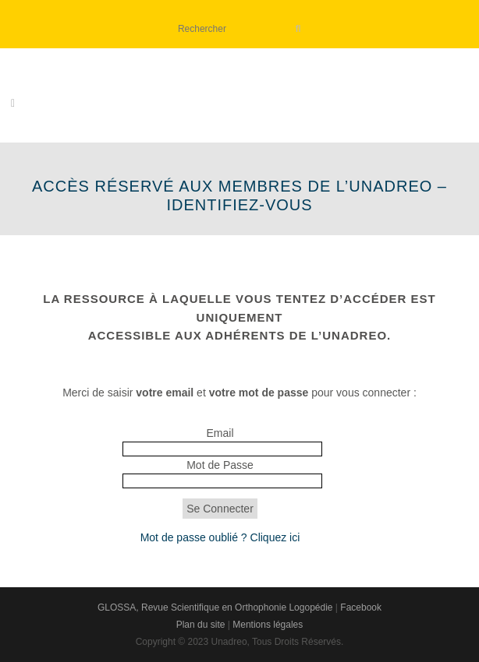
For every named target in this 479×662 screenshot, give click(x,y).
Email (219, 433)
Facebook (360, 607)
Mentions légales (267, 624)
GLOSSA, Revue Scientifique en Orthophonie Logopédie (215, 607)
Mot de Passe (220, 465)
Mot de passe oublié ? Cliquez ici (220, 537)
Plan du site (200, 624)
